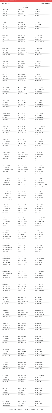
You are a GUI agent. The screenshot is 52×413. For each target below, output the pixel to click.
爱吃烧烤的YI (27, 7)
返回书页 (49, 3)
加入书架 (42, 3)
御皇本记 (9, 3)
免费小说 (2, 3)
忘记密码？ (49, 0)
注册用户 (45, 0)
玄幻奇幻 (6, 3)
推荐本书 (46, 3)
